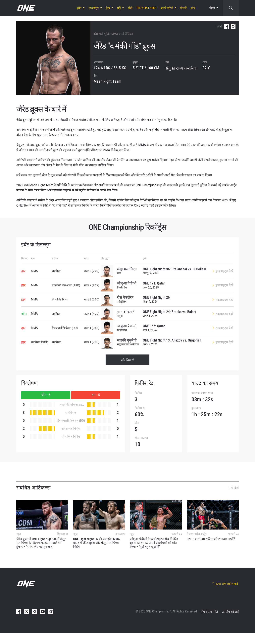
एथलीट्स (94, 8)
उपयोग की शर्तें (230, 612)
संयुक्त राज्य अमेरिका (181, 68)
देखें (108, 8)
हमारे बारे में (167, 8)
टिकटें (183, 8)
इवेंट (79, 8)
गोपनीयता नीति (209, 612)
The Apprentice (146, 8)
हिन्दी (212, 8)
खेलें (130, 8)
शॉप (193, 8)
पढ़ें (119, 8)
